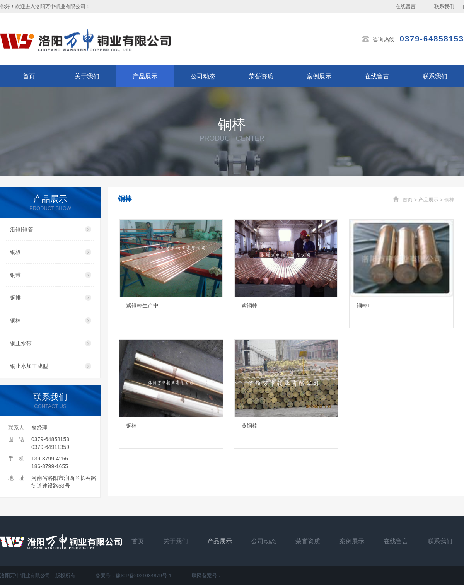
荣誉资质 (261, 76)
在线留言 (406, 6)
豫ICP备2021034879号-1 (144, 575)
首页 (29, 76)
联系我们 (444, 6)
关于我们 (87, 76)
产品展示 (145, 76)
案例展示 (319, 76)
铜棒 (449, 200)
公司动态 (203, 76)
